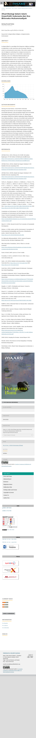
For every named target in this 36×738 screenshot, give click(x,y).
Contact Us (6, 495)
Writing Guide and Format (10, 489)
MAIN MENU (6, 473)
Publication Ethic (7, 487)
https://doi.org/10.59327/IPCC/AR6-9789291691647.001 (18, 206)
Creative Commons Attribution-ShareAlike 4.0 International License (13, 670)
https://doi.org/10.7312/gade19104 (18, 263)
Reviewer (5, 481)
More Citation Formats (9, 435)
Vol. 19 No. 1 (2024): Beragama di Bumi (22, 8)
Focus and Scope (7, 476)
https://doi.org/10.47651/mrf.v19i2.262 (13, 30)
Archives (8, 8)
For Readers (5, 623)
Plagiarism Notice (7, 484)
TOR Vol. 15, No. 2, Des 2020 (9, 539)
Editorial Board (7, 479)
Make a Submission (8, 613)
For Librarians (5, 627)
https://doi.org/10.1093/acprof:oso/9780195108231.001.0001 (16, 300)
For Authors (5, 625)
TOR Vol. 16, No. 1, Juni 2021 (9, 542)
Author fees (6, 498)
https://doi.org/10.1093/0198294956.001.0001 (13, 235)
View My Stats (10, 529)
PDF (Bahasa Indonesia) (11, 402)
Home (3, 8)
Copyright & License (8, 492)
